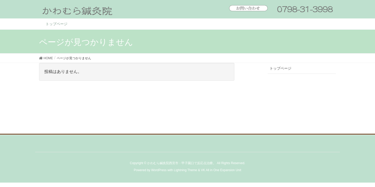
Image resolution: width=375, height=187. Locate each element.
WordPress (158, 170)
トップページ (280, 68)
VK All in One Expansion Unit (221, 170)
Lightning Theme (185, 170)
